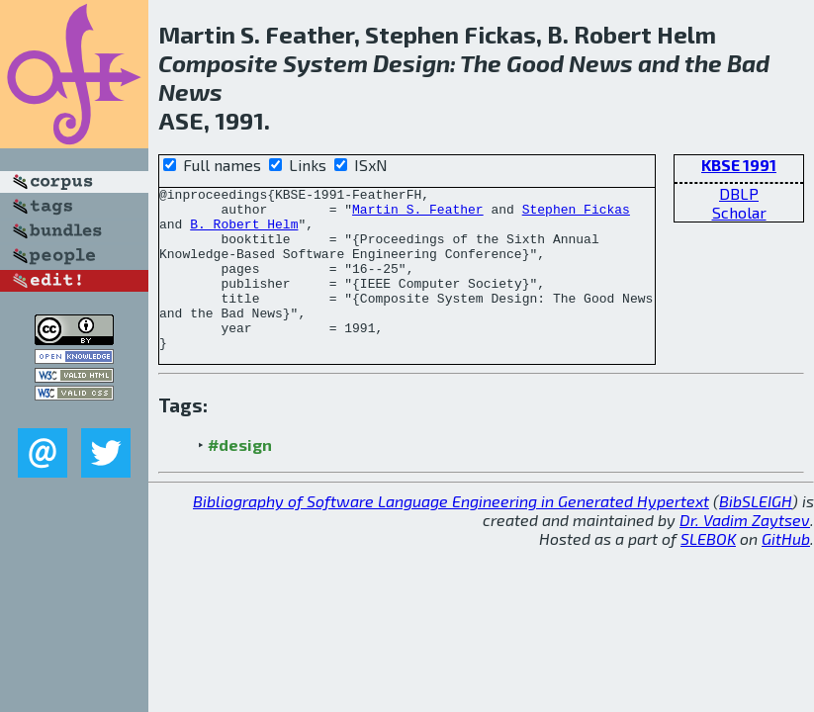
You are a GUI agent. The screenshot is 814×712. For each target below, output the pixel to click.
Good (535, 62)
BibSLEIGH (755, 533)
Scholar (739, 212)
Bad (748, 62)
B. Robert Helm (244, 232)
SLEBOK (708, 571)
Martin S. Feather (418, 214)
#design (240, 477)
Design (411, 62)
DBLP (739, 193)
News (601, 62)
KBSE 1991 (738, 164)
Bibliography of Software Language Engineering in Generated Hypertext (451, 533)
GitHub (786, 571)
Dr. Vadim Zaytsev (744, 552)
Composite (218, 62)
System (325, 62)
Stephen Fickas (576, 214)
